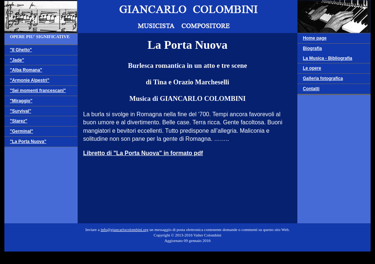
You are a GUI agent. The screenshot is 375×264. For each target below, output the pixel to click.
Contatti (311, 88)
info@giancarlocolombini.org (125, 229)
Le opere (312, 68)
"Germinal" (21, 131)
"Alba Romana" (26, 70)
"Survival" (20, 111)
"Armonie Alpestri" (29, 80)
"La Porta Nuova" (28, 141)
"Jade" (17, 60)
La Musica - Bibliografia (327, 58)
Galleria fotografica (323, 78)
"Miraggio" (21, 100)
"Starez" (18, 121)
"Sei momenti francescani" (38, 90)
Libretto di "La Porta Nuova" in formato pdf (143, 153)
